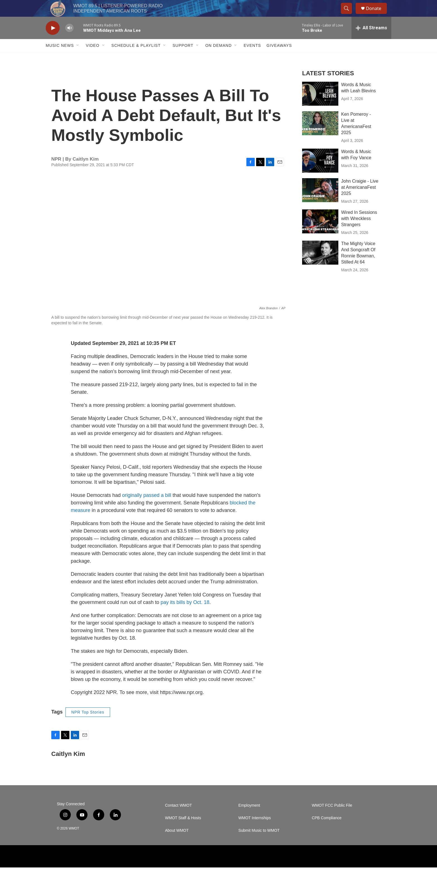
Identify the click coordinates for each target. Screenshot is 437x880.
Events (252, 58)
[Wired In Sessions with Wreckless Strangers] (320, 234)
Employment (249, 818)
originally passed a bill (146, 508)
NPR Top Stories (87, 724)
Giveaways (279, 58)
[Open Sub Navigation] (78, 58)
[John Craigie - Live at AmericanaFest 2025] (320, 203)
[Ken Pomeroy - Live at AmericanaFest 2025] (320, 136)
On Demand (218, 58)
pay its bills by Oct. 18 (185, 615)
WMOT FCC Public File (332, 818)
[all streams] (371, 40)
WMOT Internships (254, 830)
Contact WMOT (178, 818)
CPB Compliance (327, 830)
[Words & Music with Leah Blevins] (320, 106)
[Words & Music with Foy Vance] (320, 173)
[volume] (69, 40)
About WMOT (177, 843)
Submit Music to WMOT (259, 843)
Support (183, 58)
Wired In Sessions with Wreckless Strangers (359, 231)
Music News (60, 58)
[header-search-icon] (349, 14)
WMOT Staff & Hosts (183, 830)
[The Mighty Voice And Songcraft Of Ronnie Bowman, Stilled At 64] (320, 265)
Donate (377, 15)
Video (92, 58)
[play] (52, 40)
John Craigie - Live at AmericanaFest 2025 (359, 199)
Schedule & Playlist (136, 58)
